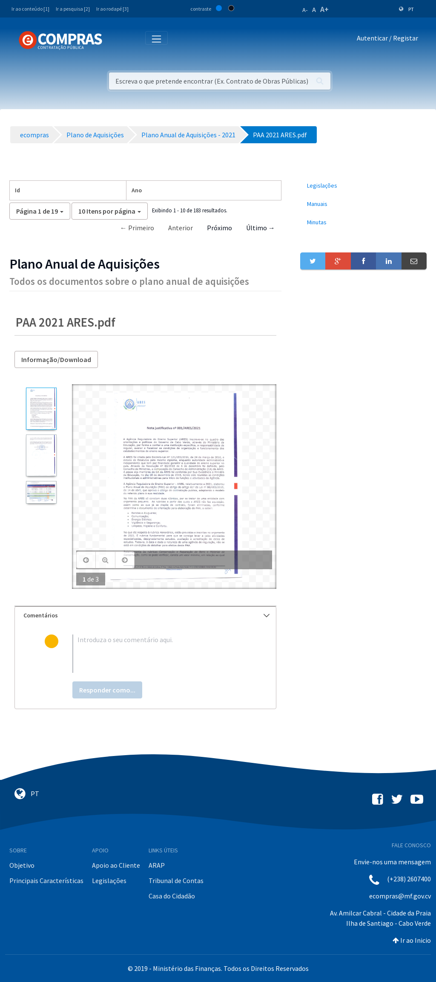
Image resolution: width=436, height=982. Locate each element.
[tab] (145, 615)
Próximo (219, 227)
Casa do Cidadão (172, 896)
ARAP (157, 865)
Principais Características (46, 880)
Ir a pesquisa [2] (73, 9)
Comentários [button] (146, 615)
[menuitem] (363, 185)
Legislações (109, 880)
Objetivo (21, 865)
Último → (260, 227)
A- (305, 10)
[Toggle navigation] (114, 40)
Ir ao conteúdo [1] (30, 9)
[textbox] (159, 653)
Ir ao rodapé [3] (112, 9)
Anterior (180, 227)
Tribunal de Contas (176, 880)
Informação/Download (56, 359)
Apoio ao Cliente (116, 865)
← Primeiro (137, 227)
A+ (324, 9)
